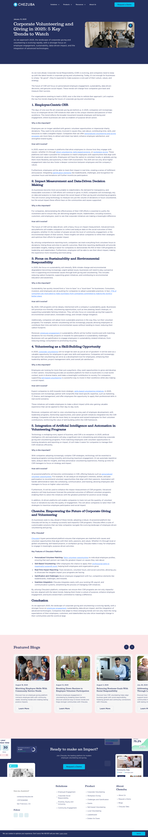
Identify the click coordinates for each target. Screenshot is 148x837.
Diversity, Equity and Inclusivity (65, 803)
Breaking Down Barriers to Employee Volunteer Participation (72, 689)
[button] (55, 5)
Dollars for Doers (93, 818)
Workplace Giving (94, 796)
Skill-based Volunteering (96, 807)
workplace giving (100, 152)
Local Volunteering (94, 811)
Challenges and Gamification (98, 799)
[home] (24, 5)
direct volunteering (64, 152)
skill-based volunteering (51, 378)
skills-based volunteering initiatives (89, 391)
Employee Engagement (66, 792)
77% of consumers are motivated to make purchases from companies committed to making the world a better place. (74, 293)
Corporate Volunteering (96, 792)
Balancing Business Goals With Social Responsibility (112, 689)
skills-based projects (81, 152)
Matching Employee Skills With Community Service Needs (31, 689)
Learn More (24, 708)
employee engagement (50, 333)
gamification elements (62, 173)
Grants (89, 803)
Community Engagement (67, 808)
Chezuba (35, 538)
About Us (92, 4)
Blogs (121, 803)
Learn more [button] (63, 833)
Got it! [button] (139, 833)
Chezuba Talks (124, 807)
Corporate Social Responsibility (64, 797)
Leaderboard (92, 815)
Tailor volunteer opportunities (75, 558)
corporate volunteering (48, 352)
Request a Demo (124, 5)
